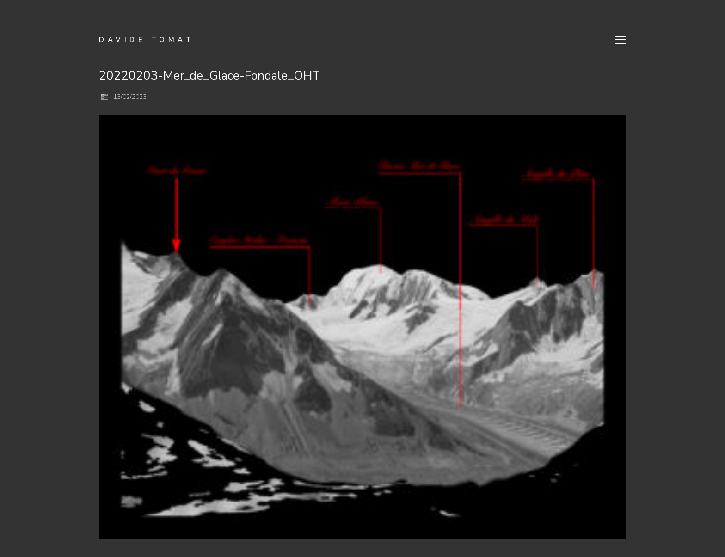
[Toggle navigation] (620, 39)
